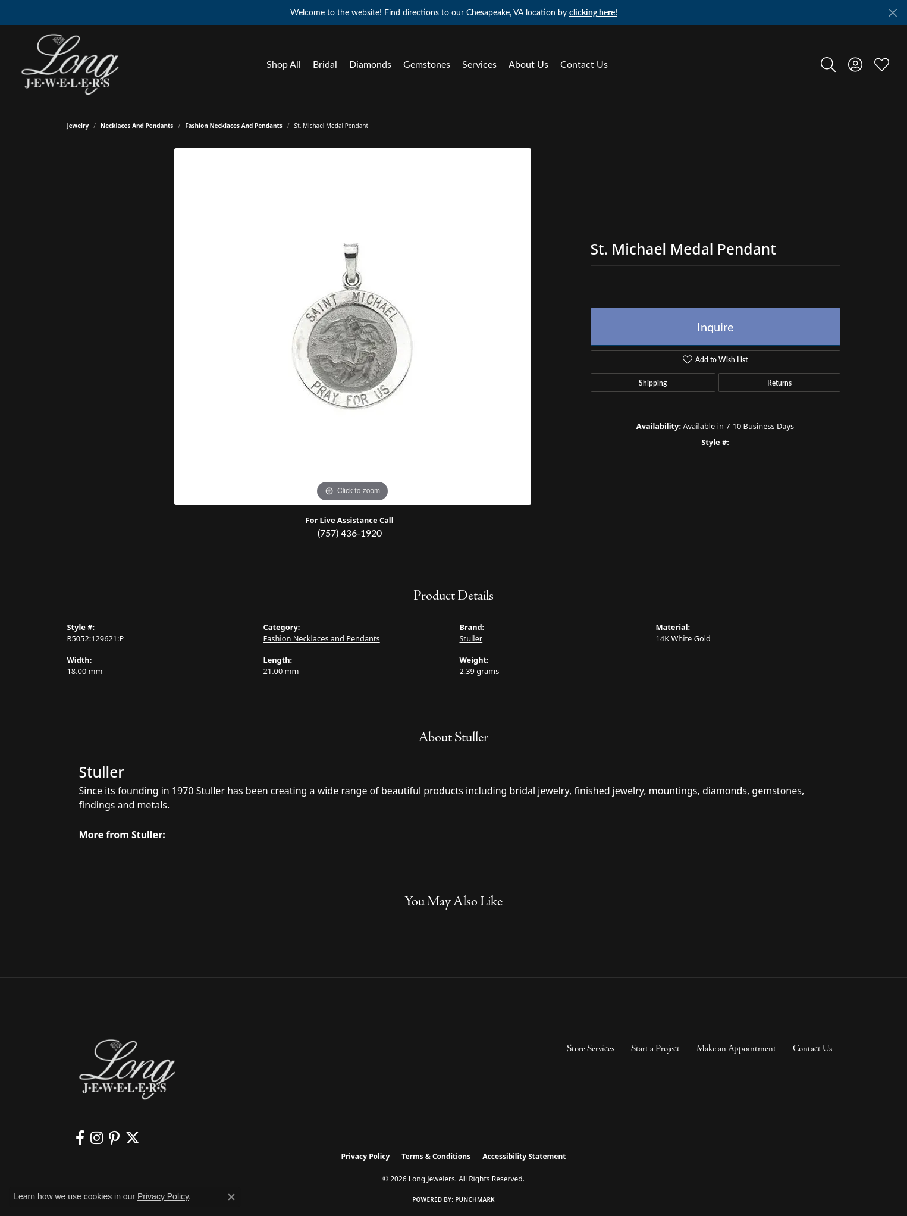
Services (479, 64)
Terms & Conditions (435, 1156)
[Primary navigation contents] (436, 64)
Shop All (283, 64)
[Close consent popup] (231, 1197)
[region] (352, 326)
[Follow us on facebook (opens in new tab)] (80, 1138)
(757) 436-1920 (350, 532)
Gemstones (426, 64)
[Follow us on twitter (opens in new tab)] (132, 1138)
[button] (828, 64)
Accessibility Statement (524, 1156)
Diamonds (370, 64)
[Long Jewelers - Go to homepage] (127, 1069)
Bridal (325, 64)
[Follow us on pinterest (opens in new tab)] (114, 1138)
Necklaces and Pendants (137, 125)
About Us (528, 64)
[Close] (892, 12)
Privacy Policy (365, 1156)
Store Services (590, 1049)
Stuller (471, 638)
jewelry (78, 125)
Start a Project (655, 1049)
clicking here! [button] (593, 12)
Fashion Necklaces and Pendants (234, 125)
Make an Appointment (736, 1049)
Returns (779, 382)
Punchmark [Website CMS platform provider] (475, 1199)
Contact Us (584, 64)
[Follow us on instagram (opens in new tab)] (96, 1138)
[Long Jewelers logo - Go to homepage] (69, 64)
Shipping (653, 382)
